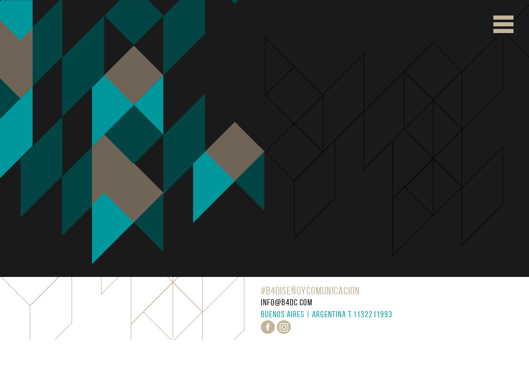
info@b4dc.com (287, 302)
